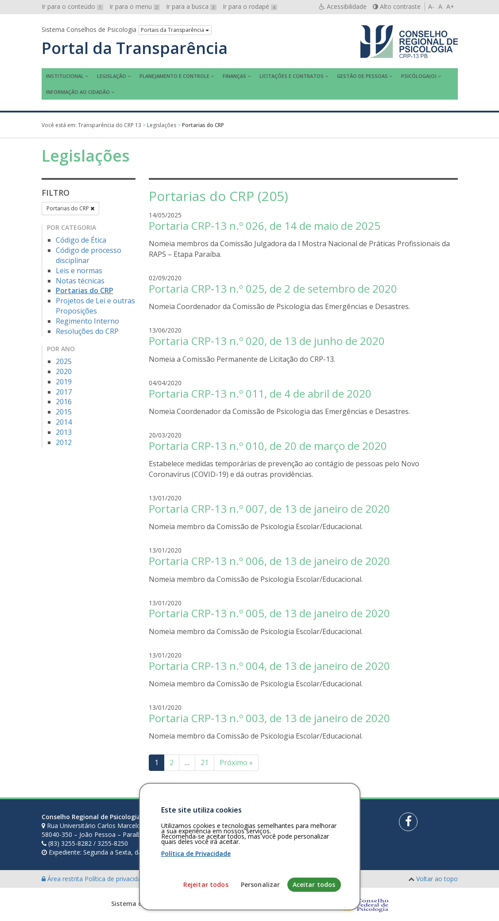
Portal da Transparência (135, 48)
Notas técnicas (80, 281)
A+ (450, 6)
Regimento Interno (87, 321)
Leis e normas (79, 270)
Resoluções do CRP (87, 331)
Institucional (65, 76)
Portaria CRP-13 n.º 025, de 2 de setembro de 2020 (273, 288)
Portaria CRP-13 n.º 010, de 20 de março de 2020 (268, 445)
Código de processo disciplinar (88, 255)
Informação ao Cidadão (78, 92)
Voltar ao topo (437, 879)
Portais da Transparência (175, 30)
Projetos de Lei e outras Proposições (95, 306)
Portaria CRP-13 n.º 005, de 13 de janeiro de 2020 (269, 613)
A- (431, 6)
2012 (64, 442)
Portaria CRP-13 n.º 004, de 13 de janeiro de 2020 (269, 665)
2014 (64, 422)
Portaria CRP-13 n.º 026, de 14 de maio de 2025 (264, 225)
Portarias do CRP (70, 208)
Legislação (111, 76)
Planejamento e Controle (174, 76)
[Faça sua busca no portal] (276, 820)
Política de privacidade (117, 879)
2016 (64, 401)
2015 (64, 412)
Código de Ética (81, 240)
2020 (64, 371)
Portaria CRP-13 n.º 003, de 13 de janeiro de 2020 (269, 718)
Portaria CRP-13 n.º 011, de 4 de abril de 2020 (260, 393)
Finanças (234, 76)
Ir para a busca (191, 6)
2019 (64, 382)
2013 (64, 432)
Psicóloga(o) (419, 76)
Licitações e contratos (291, 76)
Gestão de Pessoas (362, 76)
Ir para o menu (134, 6)
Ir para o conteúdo (72, 6)
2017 (64, 392)
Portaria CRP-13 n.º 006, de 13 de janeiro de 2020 (269, 560)
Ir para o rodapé (250, 6)
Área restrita (63, 879)
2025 (64, 361)
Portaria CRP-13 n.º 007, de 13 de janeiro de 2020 (269, 508)
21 (205, 762)
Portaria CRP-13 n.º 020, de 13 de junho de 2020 (267, 340)
